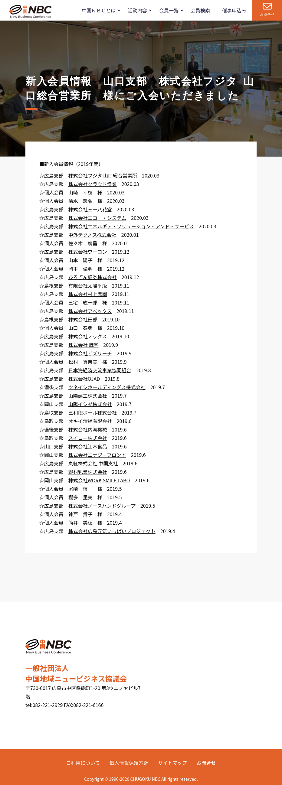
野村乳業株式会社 (87, 471)
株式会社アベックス (90, 310)
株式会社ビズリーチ (90, 353)
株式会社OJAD (84, 378)
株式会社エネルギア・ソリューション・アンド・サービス (131, 226)
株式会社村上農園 (87, 294)
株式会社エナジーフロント (97, 454)
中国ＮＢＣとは (99, 10)
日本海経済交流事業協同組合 (99, 370)
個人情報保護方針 (129, 762)
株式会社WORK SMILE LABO (99, 480)
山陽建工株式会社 (87, 395)
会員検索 (200, 10)
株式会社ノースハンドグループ (102, 505)
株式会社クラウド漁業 (92, 183)
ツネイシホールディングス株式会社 (107, 387)
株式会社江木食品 (87, 446)
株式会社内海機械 (87, 429)
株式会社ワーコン (87, 251)
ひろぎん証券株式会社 (92, 277)
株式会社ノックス (87, 336)
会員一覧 (169, 10)
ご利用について (83, 762)
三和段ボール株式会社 (92, 412)
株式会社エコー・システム (97, 217)
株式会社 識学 (83, 344)
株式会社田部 (82, 319)
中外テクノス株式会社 (92, 234)
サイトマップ (172, 762)
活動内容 (137, 10)
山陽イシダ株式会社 (90, 404)
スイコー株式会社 (87, 437)
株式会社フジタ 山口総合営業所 (102, 175)
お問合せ (267, 14)
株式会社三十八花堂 (90, 209)
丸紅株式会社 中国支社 (93, 463)
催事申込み (234, 10)
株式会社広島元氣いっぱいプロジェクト (112, 531)
